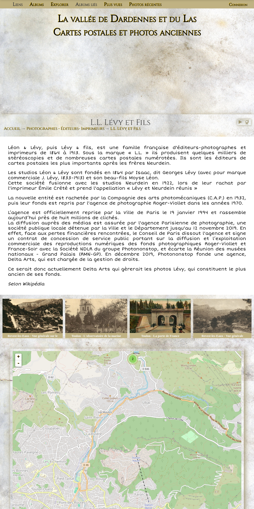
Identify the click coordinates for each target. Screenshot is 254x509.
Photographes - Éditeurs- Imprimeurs (65, 128)
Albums (37, 4)
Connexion (238, 4)
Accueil (12, 128)
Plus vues (113, 4)
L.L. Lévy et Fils (125, 128)
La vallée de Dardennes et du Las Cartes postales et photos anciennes (127, 25)
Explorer (59, 4)
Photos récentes (145, 4)
